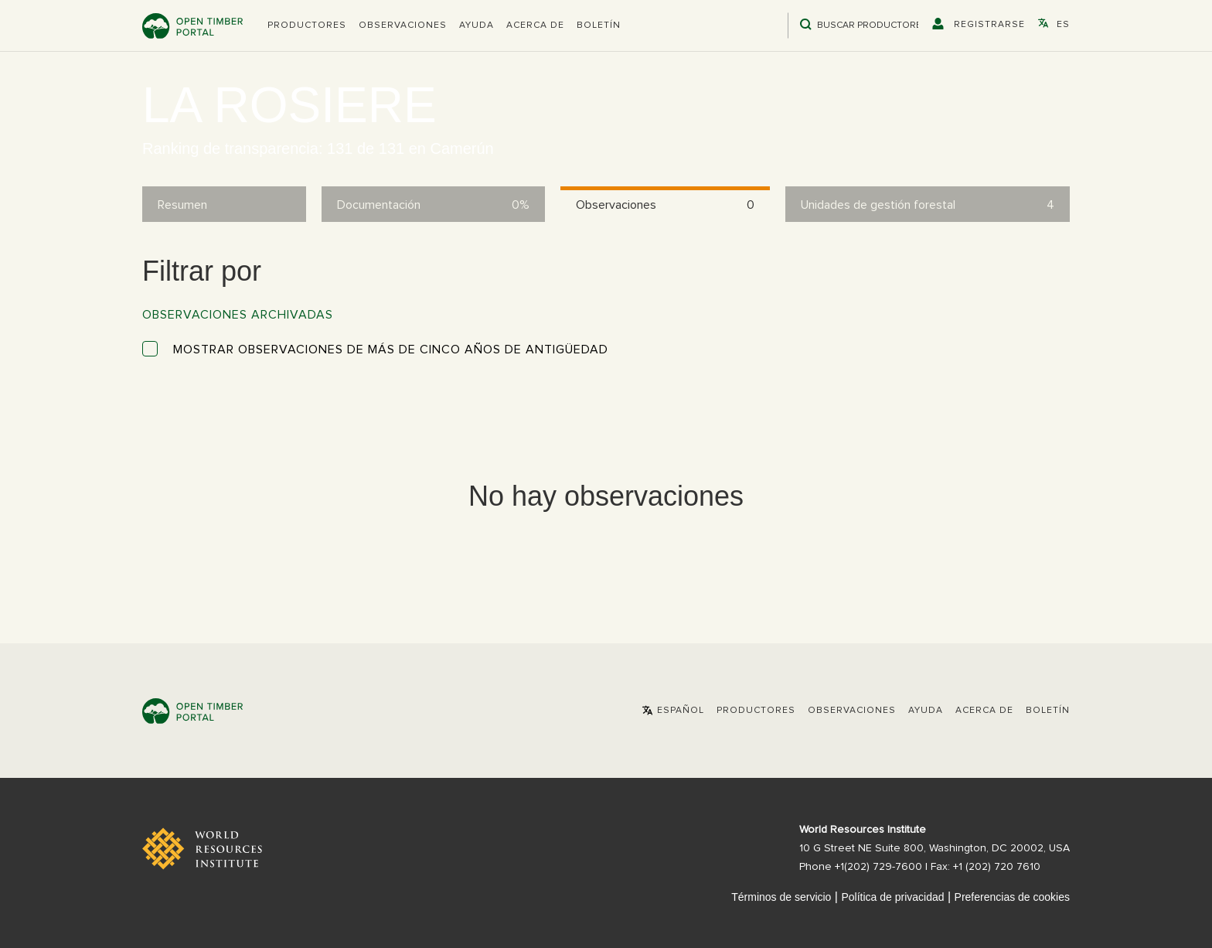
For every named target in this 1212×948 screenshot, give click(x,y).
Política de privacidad (892, 897)
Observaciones (403, 25)
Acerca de (535, 25)
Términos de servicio (781, 897)
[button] (306, 25)
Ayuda (476, 25)
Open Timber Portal (192, 26)
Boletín (599, 25)
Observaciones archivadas (237, 315)
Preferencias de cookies (1012, 897)
